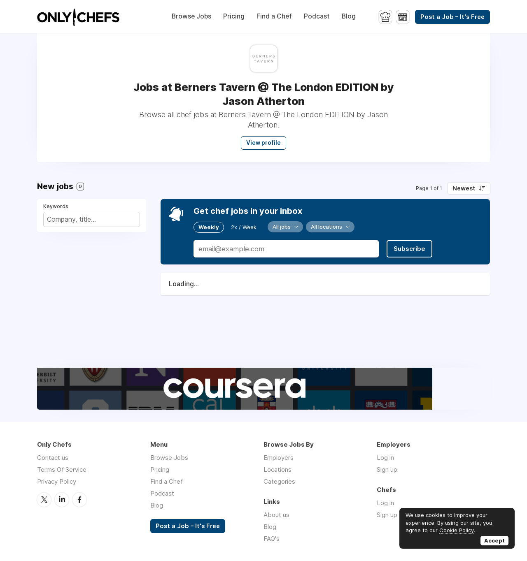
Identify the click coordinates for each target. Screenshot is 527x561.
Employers (279, 457)
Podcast (317, 16)
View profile (263, 142)
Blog (349, 16)
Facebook (79, 500)
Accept (494, 540)
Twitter (44, 500)
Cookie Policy (456, 530)
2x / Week (244, 227)
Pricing (234, 16)
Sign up (387, 469)
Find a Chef (274, 16)
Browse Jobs (191, 16)
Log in (385, 457)
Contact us (52, 457)
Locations (277, 469)
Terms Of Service (61, 469)
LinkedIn (62, 500)
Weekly (208, 227)
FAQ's (272, 538)
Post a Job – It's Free (452, 17)
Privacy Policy (56, 481)
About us (276, 515)
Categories (279, 481)
